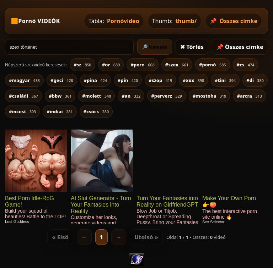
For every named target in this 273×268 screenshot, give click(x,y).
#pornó (212, 64)
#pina (95, 80)
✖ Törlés (192, 47)
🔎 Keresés (155, 47)
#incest (22, 111)
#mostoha (209, 96)
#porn (142, 64)
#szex (176, 64)
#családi (23, 96)
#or (111, 64)
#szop (160, 80)
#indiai (60, 111)
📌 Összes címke (239, 47)
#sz (82, 64)
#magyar (24, 80)
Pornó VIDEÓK (39, 21)
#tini (225, 80)
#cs (246, 64)
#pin (128, 80)
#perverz (166, 96)
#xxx (193, 80)
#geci (61, 80)
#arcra (249, 96)
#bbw (60, 96)
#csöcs (96, 111)
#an (131, 96)
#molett (96, 96)
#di (255, 80)
